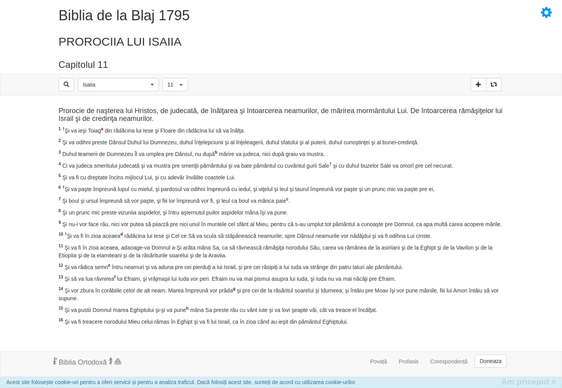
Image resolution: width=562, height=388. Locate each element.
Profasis (409, 361)
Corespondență (449, 361)
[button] (118, 84)
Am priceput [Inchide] (528, 381)
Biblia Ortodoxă (87, 362)
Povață (378, 361)
